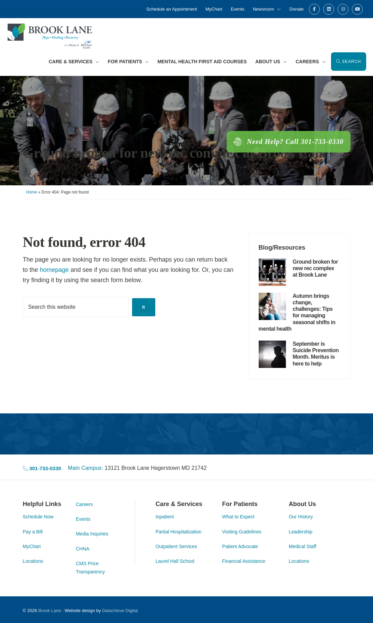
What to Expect (238, 516)
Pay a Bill (33, 531)
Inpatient (165, 516)
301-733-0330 (42, 468)
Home (31, 192)
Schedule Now (38, 516)
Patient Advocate (240, 546)
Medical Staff (302, 546)
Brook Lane (49, 610)
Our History (301, 516)
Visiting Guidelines (241, 531)
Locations (33, 561)
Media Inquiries (92, 533)
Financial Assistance (244, 561)
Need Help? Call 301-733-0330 (288, 141)
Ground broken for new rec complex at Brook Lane (176, 153)
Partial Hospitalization (179, 531)
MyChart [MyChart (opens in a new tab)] (32, 546)
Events (83, 519)
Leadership (300, 531)
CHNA (82, 549)
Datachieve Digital (120, 610)
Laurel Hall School (175, 561)
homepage (54, 269)
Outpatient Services (176, 546)
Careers (84, 504)
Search (348, 61)
